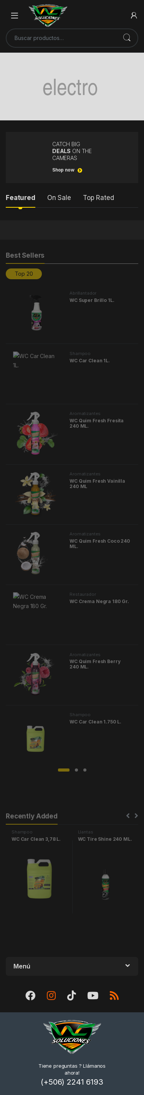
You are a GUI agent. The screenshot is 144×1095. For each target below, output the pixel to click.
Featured (20, 198)
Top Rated (98, 198)
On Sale (59, 198)
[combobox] (61, 38)
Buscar (126, 38)
